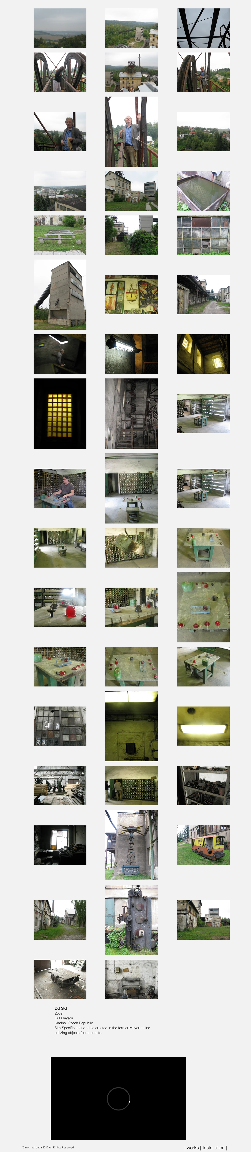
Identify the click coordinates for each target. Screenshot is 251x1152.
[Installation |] (214, 1147)
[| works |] (192, 1147)
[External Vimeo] (118, 1098)
